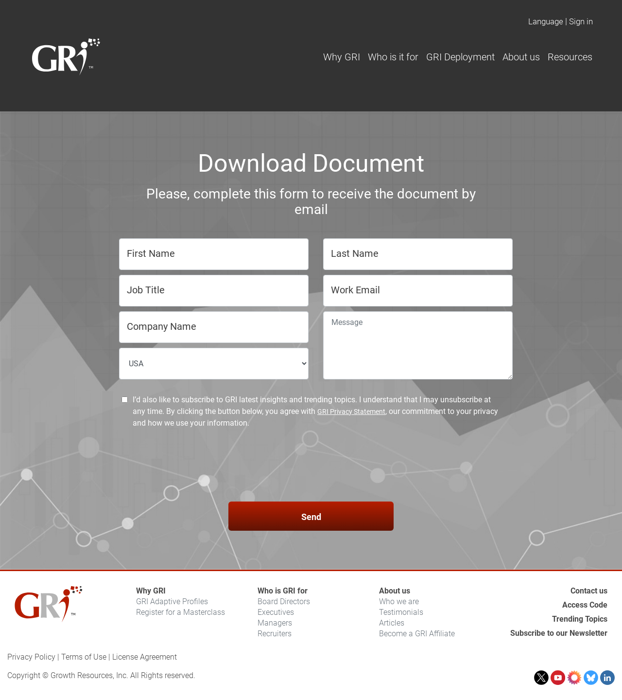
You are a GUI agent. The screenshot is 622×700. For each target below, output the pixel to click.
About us (394, 590)
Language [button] (545, 21)
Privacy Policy (31, 657)
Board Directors (284, 601)
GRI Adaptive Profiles (172, 601)
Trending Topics (579, 619)
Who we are (399, 601)
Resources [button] (570, 57)
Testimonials (401, 612)
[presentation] (311, 466)
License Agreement (144, 657)
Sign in (581, 21)
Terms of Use (83, 657)
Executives (276, 612)
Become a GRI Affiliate (417, 633)
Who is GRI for (283, 590)
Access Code (584, 605)
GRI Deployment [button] (460, 57)
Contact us (588, 590)
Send (311, 517)
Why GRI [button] (341, 57)
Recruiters (275, 633)
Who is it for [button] (393, 57)
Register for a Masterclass (180, 612)
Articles (391, 623)
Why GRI (151, 590)
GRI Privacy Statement (351, 411)
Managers (275, 623)
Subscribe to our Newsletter (558, 633)
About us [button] (521, 57)
